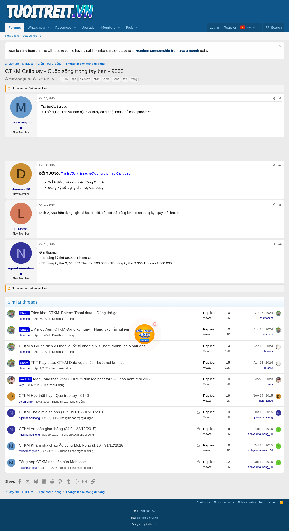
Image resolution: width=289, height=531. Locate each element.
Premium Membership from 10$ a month (167, 50)
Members (108, 27)
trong (134, 79)
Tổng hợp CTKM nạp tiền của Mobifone (52, 462)
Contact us (203, 502)
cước (106, 79)
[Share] (274, 98)
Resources (63, 27)
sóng (116, 79)
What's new (36, 27)
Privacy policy (247, 502)
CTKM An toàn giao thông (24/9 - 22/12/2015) (58, 429)
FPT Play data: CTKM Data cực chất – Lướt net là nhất (77, 362)
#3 (279, 204)
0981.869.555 (147, 511)
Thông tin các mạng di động (68, 401)
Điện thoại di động (63, 318)
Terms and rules (224, 502)
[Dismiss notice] (280, 47)
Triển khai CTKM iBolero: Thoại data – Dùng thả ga (74, 313)
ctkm (96, 79)
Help (262, 502)
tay (125, 79)
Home (272, 502)
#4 (279, 244)
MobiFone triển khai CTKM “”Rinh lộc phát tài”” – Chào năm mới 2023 (92, 379)
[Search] (273, 27)
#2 (279, 165)
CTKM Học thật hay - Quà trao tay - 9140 (54, 396)
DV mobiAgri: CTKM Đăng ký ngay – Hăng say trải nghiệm (80, 329)
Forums (15, 27)
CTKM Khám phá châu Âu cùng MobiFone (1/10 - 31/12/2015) (72, 445)
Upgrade (88, 27)
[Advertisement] (202, 11)
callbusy (85, 79)
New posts (12, 35)
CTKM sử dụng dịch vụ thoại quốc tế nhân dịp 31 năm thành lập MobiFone (82, 346)
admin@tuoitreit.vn (147, 517)
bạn (74, 79)
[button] (48, 27)
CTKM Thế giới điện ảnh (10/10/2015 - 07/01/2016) (62, 412)
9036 (64, 79)
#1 (279, 98)
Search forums (32, 35)
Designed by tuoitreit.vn (145, 524)
